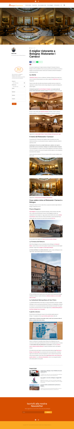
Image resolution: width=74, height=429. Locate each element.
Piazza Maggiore (32, 211)
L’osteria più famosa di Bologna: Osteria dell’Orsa (43, 197)
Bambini (13, 91)
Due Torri (53, 218)
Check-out (14, 84)
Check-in (13, 81)
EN (61, 5)
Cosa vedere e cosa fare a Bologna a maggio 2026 (50, 377)
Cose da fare (34, 5)
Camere (13, 95)
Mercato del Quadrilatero (43, 357)
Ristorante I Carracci (34, 77)
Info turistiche (57, 5)
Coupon (13, 98)
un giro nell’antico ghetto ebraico (47, 315)
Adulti (13, 88)
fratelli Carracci (55, 79)
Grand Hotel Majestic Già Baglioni (45, 89)
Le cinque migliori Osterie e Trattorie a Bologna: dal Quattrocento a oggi (47, 134)
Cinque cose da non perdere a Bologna (49, 239)
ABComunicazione (35, 424)
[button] (64, 5)
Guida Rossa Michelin (45, 111)
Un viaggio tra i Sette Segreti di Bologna (46, 247)
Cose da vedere (28, 5)
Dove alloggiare (50, 5)
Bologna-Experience (47, 424)
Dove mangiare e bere (42, 5)
